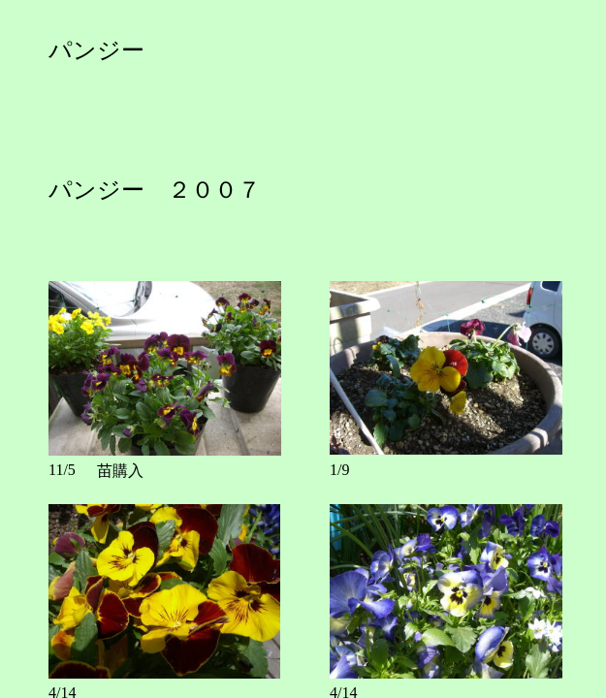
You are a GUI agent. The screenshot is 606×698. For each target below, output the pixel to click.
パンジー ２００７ (154, 190)
